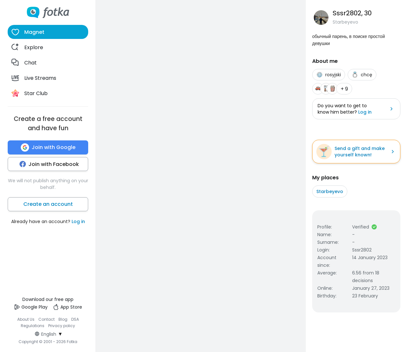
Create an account (48, 204)
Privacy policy (61, 325)
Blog (62, 319)
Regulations (32, 325)
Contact (46, 319)
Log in (78, 221)
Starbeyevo (329, 191)
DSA (75, 319)
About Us (26, 319)
